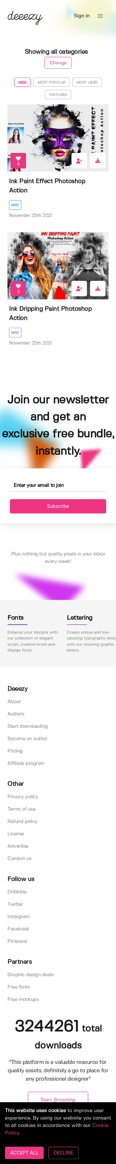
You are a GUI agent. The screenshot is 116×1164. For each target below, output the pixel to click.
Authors (15, 714)
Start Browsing (58, 1100)
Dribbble (16, 892)
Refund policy (22, 821)
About (14, 701)
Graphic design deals (30, 974)
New (22, 82)
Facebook (18, 929)
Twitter (15, 904)
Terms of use (21, 809)
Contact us (19, 858)
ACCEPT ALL (24, 1153)
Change (58, 63)
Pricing (15, 751)
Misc (15, 205)
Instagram (18, 916)
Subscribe (58, 506)
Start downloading (27, 726)
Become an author (27, 738)
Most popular (51, 82)
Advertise (17, 846)
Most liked (87, 82)
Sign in (82, 16)
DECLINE (63, 1153)
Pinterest (17, 941)
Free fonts (18, 987)
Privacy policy (22, 797)
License (15, 834)
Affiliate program (26, 763)
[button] (100, 16)
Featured (58, 95)
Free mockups (23, 999)
